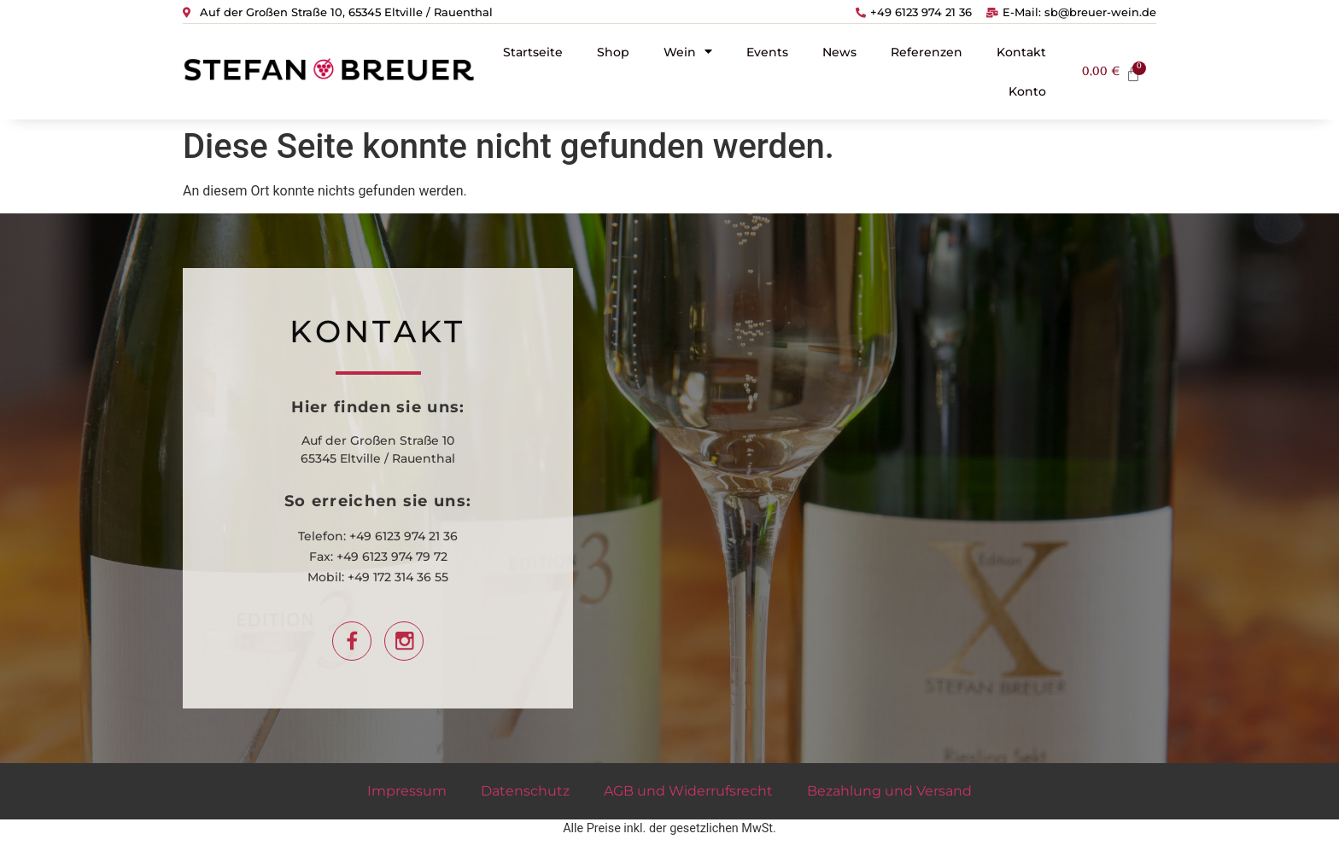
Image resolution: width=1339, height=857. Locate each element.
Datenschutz (525, 791)
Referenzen (926, 52)
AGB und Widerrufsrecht (688, 791)
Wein (688, 51)
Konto (1027, 91)
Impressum (407, 791)
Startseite (533, 52)
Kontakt (1021, 52)
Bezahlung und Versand (889, 791)
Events (767, 52)
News (839, 52)
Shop (613, 52)
